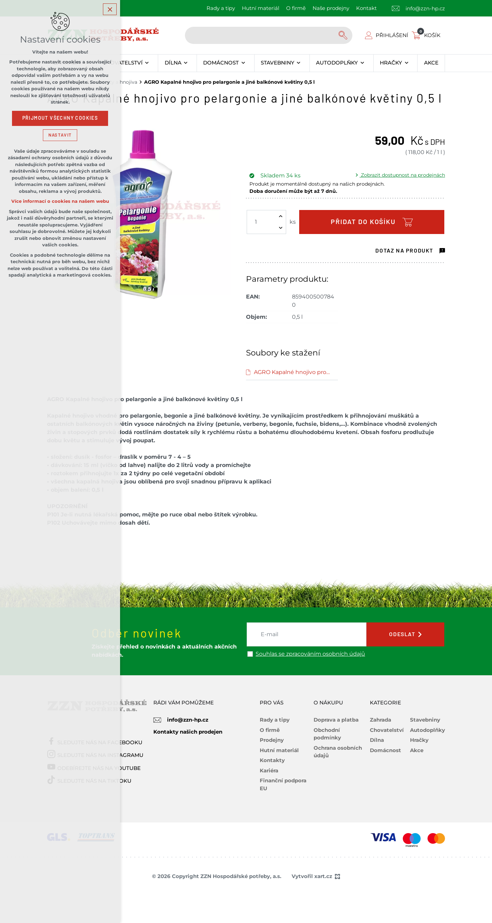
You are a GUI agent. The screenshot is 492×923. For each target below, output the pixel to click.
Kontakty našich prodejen (187, 732)
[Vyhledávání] (343, 35)
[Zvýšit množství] (281, 216)
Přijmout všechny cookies (60, 118)
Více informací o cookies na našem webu (60, 201)
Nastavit (60, 135)
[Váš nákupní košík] (427, 35)
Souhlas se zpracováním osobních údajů (310, 654)
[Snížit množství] (281, 228)
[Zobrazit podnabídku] (147, 63)
